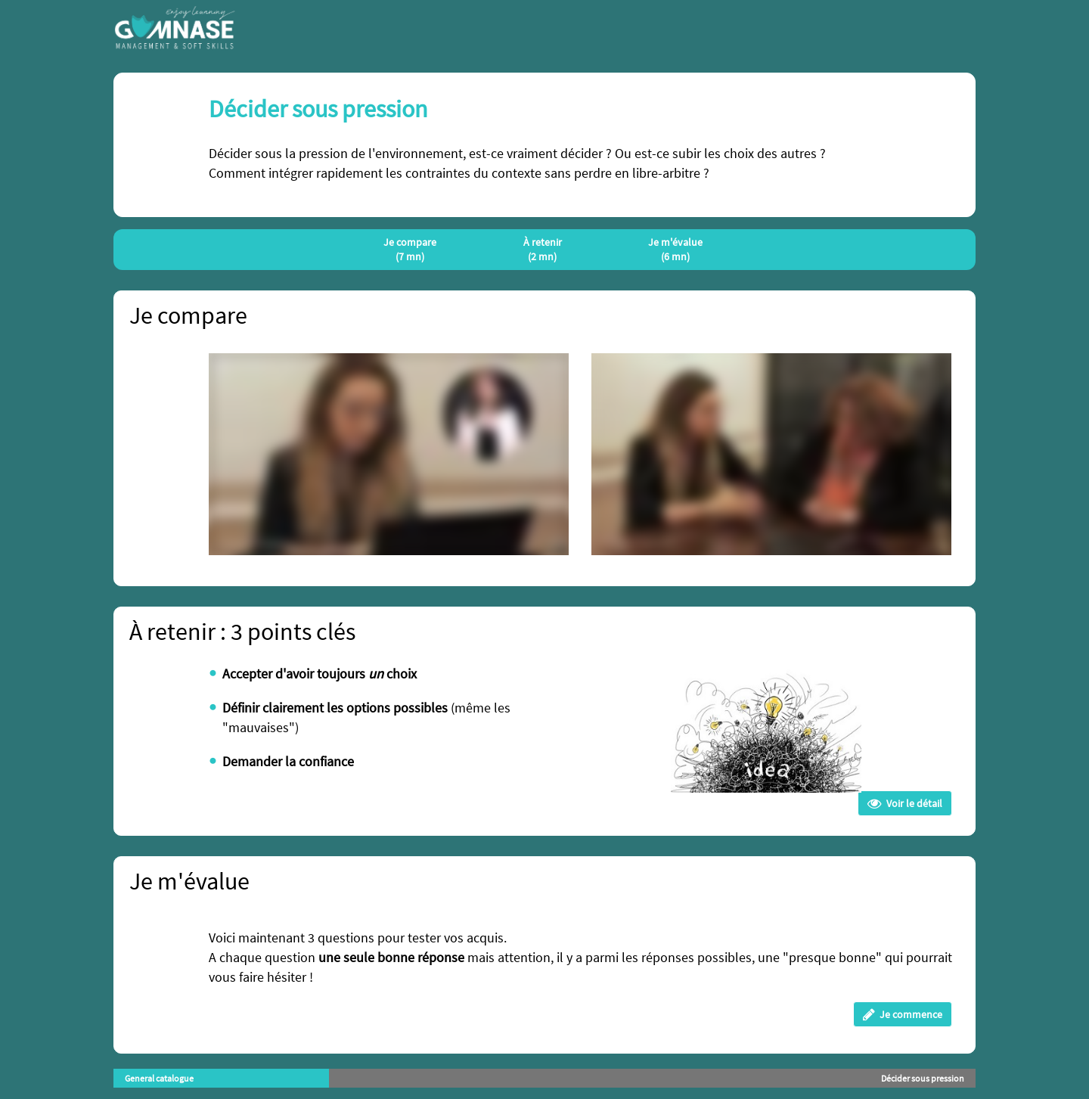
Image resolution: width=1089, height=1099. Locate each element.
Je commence (902, 1014)
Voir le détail (904, 803)
